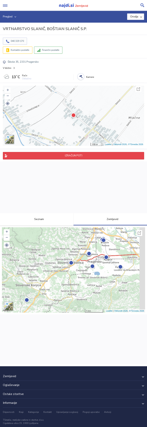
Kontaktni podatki (20, 50)
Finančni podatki (50, 50)
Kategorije (33, 412)
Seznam (37, 219)
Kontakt (47, 412)
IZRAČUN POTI (73, 155)
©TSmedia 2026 (135, 144)
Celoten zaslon (138, 89)
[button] (8, 103)
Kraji (21, 412)
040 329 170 (17, 41)
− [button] (8, 96)
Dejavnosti (8, 412)
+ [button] (8, 90)
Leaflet (108, 144)
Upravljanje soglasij (67, 412)
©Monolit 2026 (120, 144)
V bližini (7, 68)
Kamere (90, 77)
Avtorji (107, 412)
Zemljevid (110, 219)
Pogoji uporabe (91, 412)
